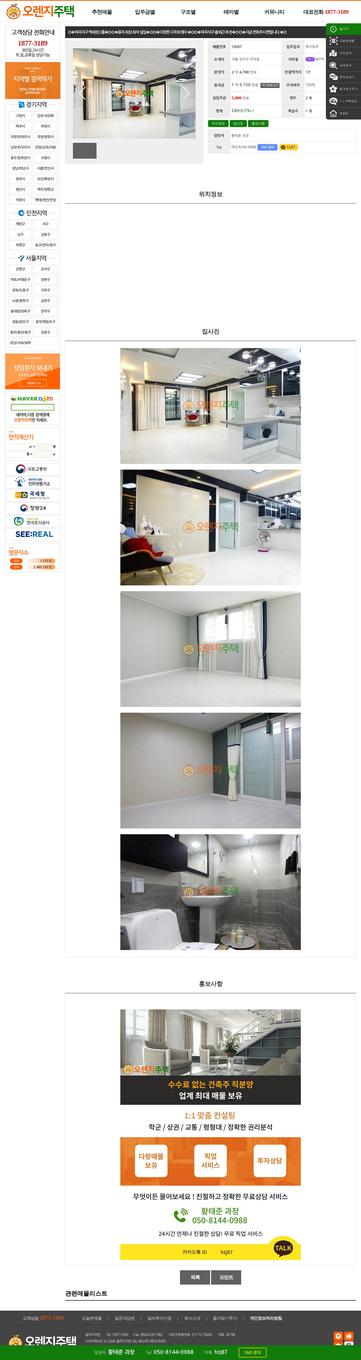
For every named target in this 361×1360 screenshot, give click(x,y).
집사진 (238, 123)
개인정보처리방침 (266, 1318)
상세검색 (339, 65)
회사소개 (192, 1318)
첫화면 (338, 113)
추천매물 (102, 12)
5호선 (310, 59)
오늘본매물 (341, 40)
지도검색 (339, 53)
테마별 (231, 12)
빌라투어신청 (159, 1318)
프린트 (226, 1277)
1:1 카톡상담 (342, 101)
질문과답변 (125, 1318)
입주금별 (145, 12)
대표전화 (325, 12)
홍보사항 (258, 123)
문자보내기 (341, 77)
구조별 (188, 12)
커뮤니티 (274, 12)
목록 (195, 1277)
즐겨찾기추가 (342, 88)
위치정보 (218, 123)
